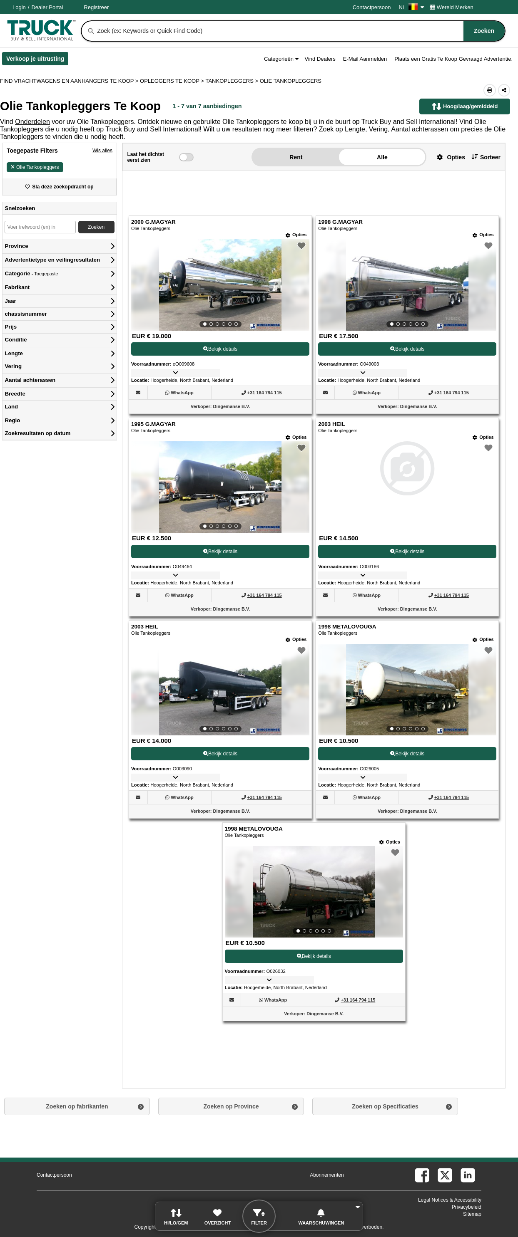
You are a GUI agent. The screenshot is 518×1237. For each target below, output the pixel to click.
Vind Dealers (320, 59)
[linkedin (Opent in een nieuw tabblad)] (467, 1175)
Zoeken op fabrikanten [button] (77, 1106)
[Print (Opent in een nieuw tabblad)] (489, 90)
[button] (448, 157)
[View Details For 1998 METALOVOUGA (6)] (407, 689)
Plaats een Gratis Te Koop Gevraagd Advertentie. (453, 59)
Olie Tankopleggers (35, 167)
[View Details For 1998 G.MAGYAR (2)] (407, 285)
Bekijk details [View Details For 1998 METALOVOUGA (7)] (314, 956)
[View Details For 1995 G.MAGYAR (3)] (220, 487)
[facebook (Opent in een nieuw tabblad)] (422, 1175)
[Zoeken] (91, 31)
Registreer (96, 7)
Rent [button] (295, 157)
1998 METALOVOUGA (347, 626)
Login (19, 7)
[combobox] (300, 31)
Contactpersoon (372, 7)
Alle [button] (382, 157)
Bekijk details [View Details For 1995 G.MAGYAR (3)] (220, 551)
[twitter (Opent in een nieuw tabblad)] (445, 1175)
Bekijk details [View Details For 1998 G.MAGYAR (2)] (407, 349)
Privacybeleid (466, 1207)
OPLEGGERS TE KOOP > (172, 81)
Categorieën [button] (281, 59)
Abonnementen (327, 1175)
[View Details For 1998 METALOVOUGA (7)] (314, 892)
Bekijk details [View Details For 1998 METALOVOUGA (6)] (407, 754)
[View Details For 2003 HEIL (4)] (407, 493)
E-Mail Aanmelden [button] (365, 59)
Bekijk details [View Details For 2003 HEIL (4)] (407, 551)
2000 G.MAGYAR (153, 222)
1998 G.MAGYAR (340, 222)
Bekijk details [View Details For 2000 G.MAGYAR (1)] (220, 349)
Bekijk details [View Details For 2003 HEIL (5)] (220, 754)
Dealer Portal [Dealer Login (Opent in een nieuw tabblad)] (47, 7)
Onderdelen (32, 121)
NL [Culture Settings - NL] (411, 7)
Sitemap (472, 1214)
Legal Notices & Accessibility (449, 1200)
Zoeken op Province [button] (231, 1106)
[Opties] (296, 235)
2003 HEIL (331, 424)
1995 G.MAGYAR (153, 424)
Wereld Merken (451, 7)
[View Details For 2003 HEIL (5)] (220, 689)
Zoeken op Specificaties (385, 1106)
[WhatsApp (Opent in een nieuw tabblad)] (182, 392)
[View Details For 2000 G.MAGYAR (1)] (220, 285)
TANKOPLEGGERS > (232, 81)
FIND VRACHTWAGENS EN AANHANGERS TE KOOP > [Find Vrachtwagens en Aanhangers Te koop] (70, 81)
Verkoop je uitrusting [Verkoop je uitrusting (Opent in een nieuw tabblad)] (37, 60)
